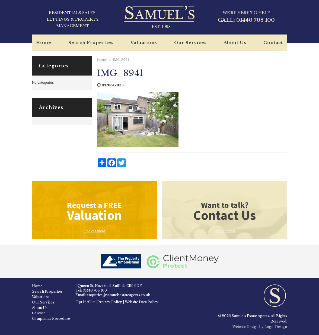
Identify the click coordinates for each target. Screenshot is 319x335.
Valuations (143, 42)
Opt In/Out (85, 302)
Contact (273, 42)
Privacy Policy (109, 302)
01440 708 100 (255, 20)
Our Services (190, 42)
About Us (235, 42)
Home (43, 42)
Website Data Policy (141, 302)
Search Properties (91, 42)
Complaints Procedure (51, 319)
